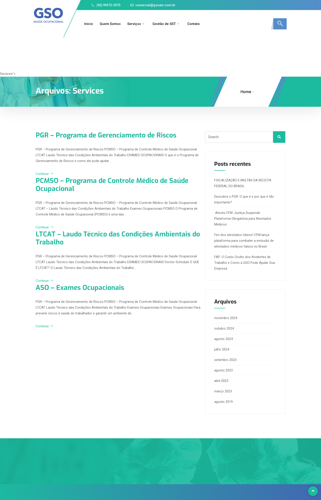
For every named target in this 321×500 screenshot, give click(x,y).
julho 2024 (221, 349)
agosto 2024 (223, 339)
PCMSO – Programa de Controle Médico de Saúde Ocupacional (112, 184)
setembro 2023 (225, 360)
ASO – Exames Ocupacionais (80, 287)
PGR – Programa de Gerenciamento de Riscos (106, 135)
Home (246, 91)
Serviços (136, 24)
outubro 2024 (224, 328)
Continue (44, 174)
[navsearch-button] (280, 23)
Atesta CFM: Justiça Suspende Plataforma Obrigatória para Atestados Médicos (242, 218)
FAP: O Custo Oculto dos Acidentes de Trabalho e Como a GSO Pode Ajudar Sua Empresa (244, 262)
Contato (193, 24)
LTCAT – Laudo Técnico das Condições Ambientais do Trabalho (118, 238)
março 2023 (223, 391)
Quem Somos (110, 24)
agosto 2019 (223, 402)
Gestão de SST (166, 24)
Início (88, 24)
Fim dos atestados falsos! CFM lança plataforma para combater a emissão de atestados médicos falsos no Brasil (244, 240)
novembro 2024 (225, 318)
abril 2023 (221, 381)
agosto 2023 (223, 370)
